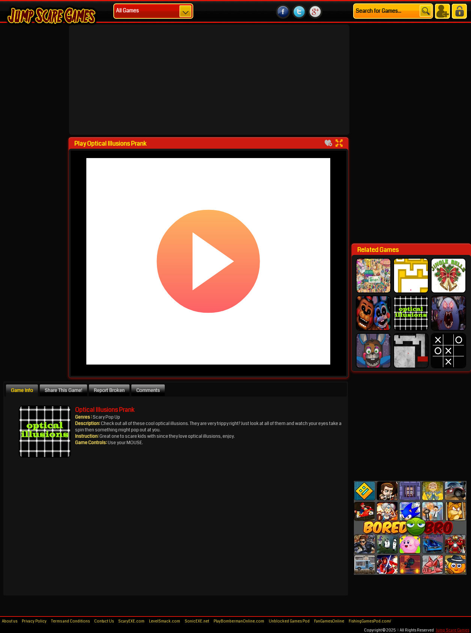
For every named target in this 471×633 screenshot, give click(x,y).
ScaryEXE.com (131, 621)
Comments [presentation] (148, 390)
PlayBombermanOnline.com (239, 621)
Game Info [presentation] (22, 390)
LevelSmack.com (164, 621)
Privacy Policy (34, 621)
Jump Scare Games (452, 630)
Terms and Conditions (70, 621)
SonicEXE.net (197, 621)
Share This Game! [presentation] (63, 390)
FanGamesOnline (329, 621)
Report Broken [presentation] (109, 390)
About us (9, 621)
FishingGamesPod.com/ (370, 621)
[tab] (22, 390)
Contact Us (104, 621)
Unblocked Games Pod (289, 621)
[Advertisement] (169, 79)
